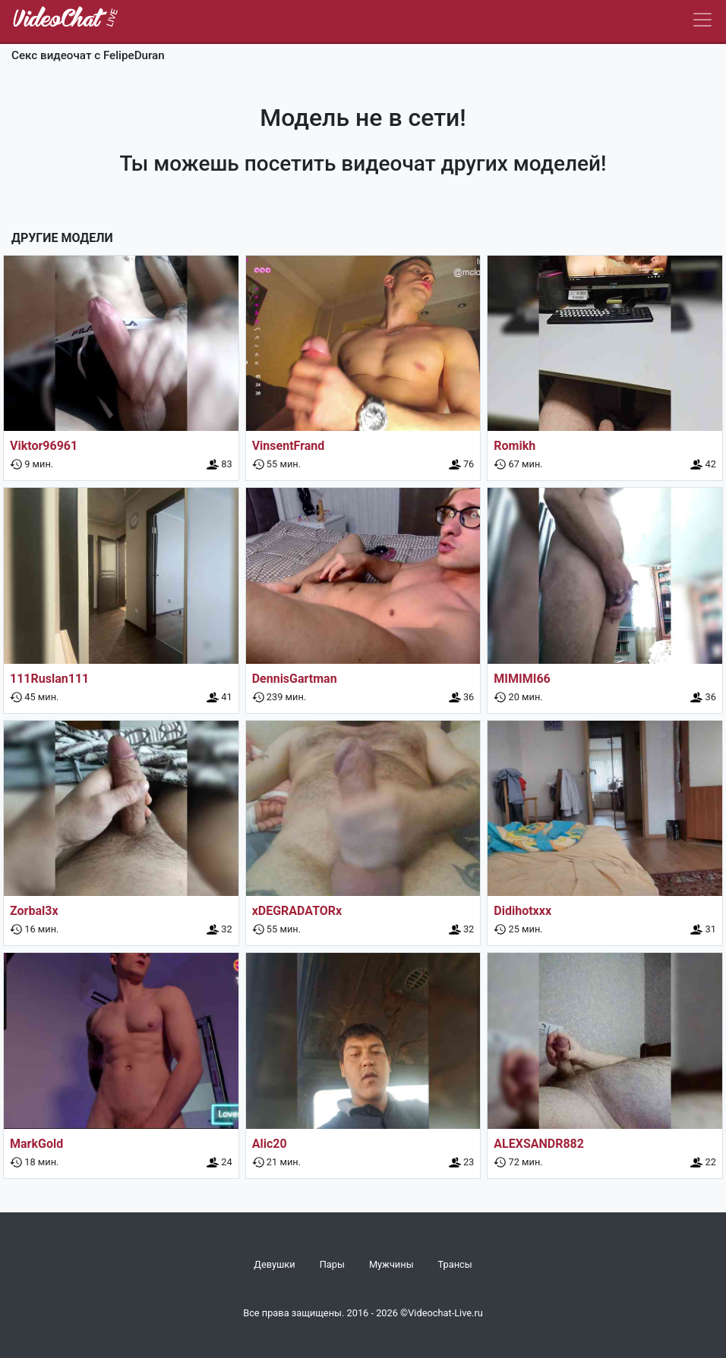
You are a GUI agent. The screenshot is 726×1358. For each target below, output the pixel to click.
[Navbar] (702, 19)
